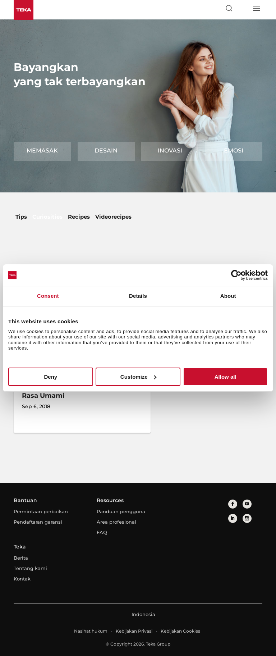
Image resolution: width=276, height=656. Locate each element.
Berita (21, 558)
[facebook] (232, 504)
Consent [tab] (48, 296)
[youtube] (247, 504)
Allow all (225, 377)
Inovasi (170, 150)
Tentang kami (30, 568)
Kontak (22, 579)
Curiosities (47, 216)
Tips (21, 216)
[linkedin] (232, 518)
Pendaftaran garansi (38, 522)
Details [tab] (138, 296)
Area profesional (116, 522)
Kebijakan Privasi (134, 631)
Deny (50, 377)
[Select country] (242, 8)
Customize (138, 377)
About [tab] (228, 296)
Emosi (233, 150)
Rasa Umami (43, 396)
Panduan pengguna (121, 511)
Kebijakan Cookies (180, 631)
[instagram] (247, 518)
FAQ (102, 532)
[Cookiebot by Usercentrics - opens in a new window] (236, 275)
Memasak (42, 150)
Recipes (79, 216)
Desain (106, 150)
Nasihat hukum (90, 631)
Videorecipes (113, 216)
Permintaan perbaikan (41, 511)
